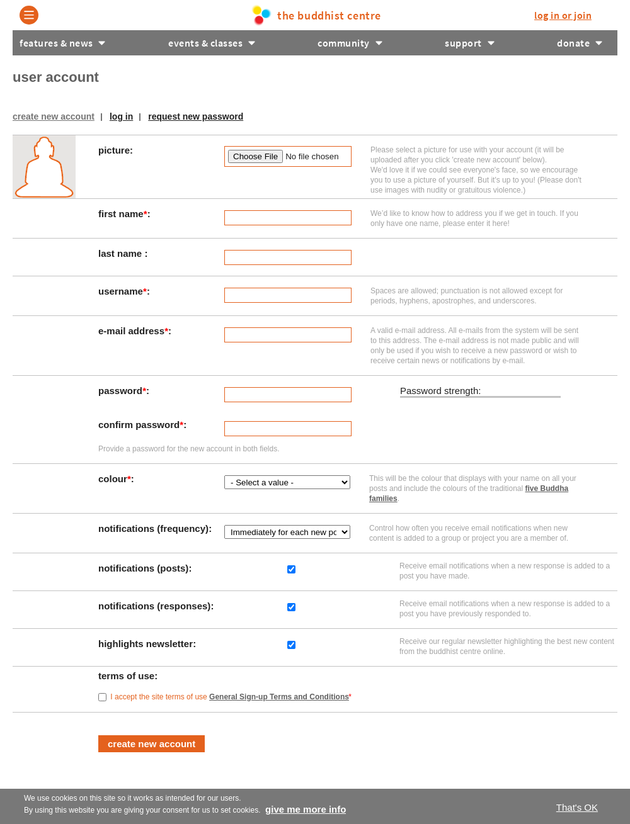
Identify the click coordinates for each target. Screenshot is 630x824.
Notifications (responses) (156, 606)
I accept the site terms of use (231, 696)
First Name (122, 213)
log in (563, 15)
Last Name (121, 253)
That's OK (577, 807)
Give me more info (305, 809)
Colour (114, 478)
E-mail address (133, 330)
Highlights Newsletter (146, 643)
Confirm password (140, 424)
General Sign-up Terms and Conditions (279, 696)
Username (122, 291)
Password (122, 390)
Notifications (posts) (145, 568)
